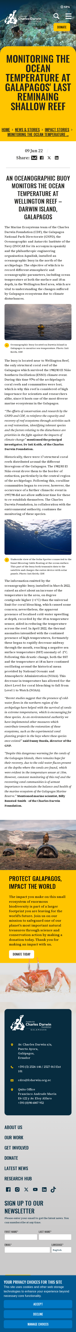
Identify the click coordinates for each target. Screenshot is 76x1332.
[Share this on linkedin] (57, 157)
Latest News (16, 1168)
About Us (13, 1127)
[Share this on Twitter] (49, 157)
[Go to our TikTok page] (52, 1188)
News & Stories (27, 129)
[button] (68, 16)
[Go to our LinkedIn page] (43, 1188)
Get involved (17, 1147)
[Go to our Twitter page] (25, 1188)
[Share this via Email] (34, 157)
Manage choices (38, 1324)
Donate (61, 27)
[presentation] (33, 1263)
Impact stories (57, 129)
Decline (38, 1314)
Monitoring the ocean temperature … (38, 134)
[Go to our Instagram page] (16, 1188)
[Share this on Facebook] (42, 157)
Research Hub (18, 1178)
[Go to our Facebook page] (7, 1188)
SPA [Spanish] (65, 7)
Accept (38, 1304)
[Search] (56, 16)
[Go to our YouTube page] (34, 1188)
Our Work (14, 1137)
